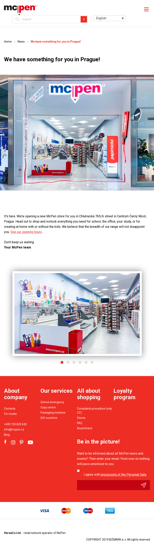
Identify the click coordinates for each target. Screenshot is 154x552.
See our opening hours (26, 232)
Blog (7, 434)
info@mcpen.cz (14, 429)
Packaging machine (53, 412)
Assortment (84, 428)
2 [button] (68, 362)
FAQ (79, 423)
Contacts (9, 408)
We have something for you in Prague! (56, 41)
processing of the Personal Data (123, 474)
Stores (81, 417)
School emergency (52, 402)
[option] (77, 313)
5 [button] (86, 362)
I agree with (115, 474)
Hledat (84, 19)
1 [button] (62, 362)
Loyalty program (124, 394)
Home (8, 41)
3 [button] (74, 362)
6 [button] (92, 362)
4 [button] (80, 362)
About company (15, 394)
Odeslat (145, 485)
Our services (57, 390)
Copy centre (48, 407)
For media (10, 413)
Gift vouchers (49, 417)
